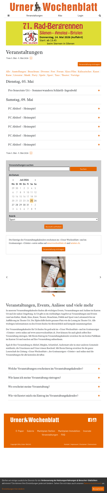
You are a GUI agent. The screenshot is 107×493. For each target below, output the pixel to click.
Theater (65, 75)
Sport (50, 75)
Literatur (17, 75)
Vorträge (75, 75)
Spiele (42, 75)
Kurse (9, 75)
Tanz (57, 75)
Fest (53, 71)
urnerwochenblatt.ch (56, 243)
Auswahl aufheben (54, 226)
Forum (60, 71)
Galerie (30, 430)
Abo (60, 15)
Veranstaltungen (34, 15)
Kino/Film (70, 71)
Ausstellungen (19, 71)
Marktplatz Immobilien (69, 430)
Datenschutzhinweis (93, 483)
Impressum (74, 444)
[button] (13, 277)
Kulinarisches (84, 71)
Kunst (96, 71)
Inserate (87, 430)
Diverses (45, 71)
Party (34, 75)
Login (80, 15)
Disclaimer (83, 444)
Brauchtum (33, 71)
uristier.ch (75, 243)
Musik (27, 75)
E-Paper (20, 430)
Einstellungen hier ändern (13, 488)
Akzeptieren (98, 488)
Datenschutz (92, 444)
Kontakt (66, 444)
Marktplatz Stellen (46, 430)
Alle (8, 71)
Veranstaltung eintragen (89, 64)
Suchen (83, 169)
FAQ (63, 434)
